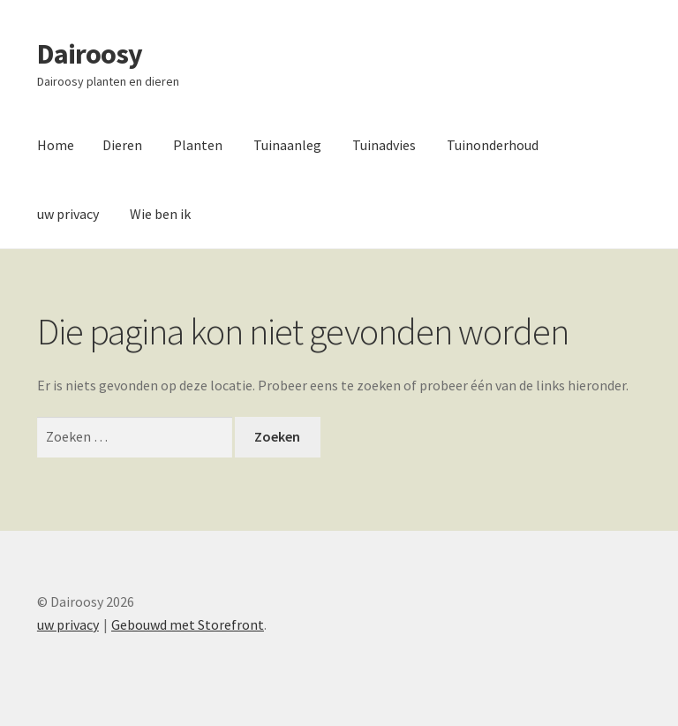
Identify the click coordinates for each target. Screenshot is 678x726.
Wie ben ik (160, 214)
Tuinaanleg (287, 145)
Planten (197, 145)
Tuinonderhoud (493, 145)
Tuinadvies (384, 145)
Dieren (122, 145)
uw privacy (68, 214)
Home (55, 145)
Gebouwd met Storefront (187, 624)
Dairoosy (89, 54)
